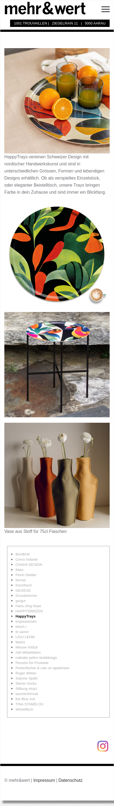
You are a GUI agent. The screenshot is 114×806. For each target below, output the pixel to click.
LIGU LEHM (25, 637)
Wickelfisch (24, 709)
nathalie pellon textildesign (36, 658)
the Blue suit (25, 699)
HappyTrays (26, 616)
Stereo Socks (26, 683)
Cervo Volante (27, 559)
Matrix (20, 642)
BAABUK (23, 554)
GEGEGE (23, 590)
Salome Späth (27, 678)
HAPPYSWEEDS (29, 611)
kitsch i (21, 627)
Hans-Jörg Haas (28, 606)
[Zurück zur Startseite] (47, 8)
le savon (22, 632)
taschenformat (27, 694)
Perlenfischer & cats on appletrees (42, 668)
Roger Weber (26, 673)
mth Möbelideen (28, 652)
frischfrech (24, 585)
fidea (19, 570)
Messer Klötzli (27, 647)
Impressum (44, 780)
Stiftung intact (26, 689)
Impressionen (26, 621)
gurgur (21, 601)
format (21, 580)
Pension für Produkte (32, 663)
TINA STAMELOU (30, 704)
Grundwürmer (26, 596)
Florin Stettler (26, 575)
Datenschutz (70, 780)
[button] (105, 8)
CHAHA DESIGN (29, 565)
